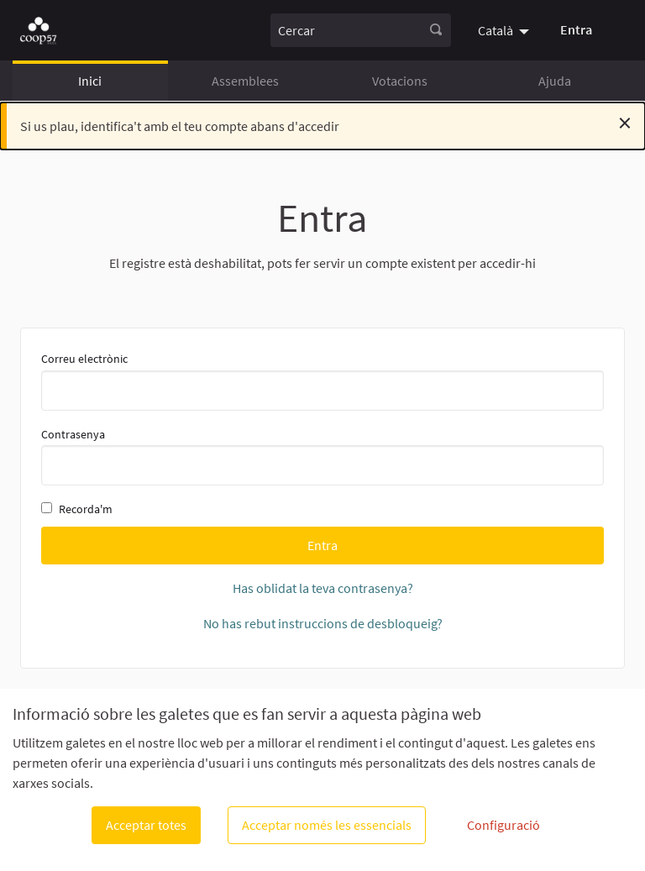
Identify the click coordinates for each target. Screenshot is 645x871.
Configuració (503, 824)
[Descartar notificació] (625, 122)
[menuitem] (505, 30)
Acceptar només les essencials (327, 824)
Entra (576, 29)
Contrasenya (322, 456)
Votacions (399, 80)
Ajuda (554, 80)
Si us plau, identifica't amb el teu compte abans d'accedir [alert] (326, 122)
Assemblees (245, 80)
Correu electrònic (322, 380)
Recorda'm (77, 509)
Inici (90, 80)
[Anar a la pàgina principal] (38, 31)
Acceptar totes (146, 824)
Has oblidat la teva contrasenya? (323, 588)
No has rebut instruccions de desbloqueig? (323, 623)
